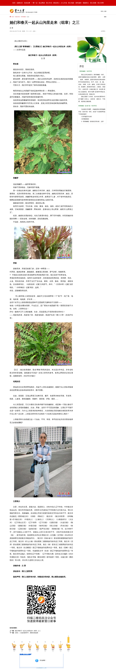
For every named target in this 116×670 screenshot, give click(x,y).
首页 (13, 3)
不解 (22, 650)
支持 (61, 650)
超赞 (68, 650)
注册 (105, 11)
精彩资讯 (17, 16)
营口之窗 (29, 31)
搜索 (105, 16)
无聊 (45, 650)
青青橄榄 (23, 16)
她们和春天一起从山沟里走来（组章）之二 (28, 630)
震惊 (14, 650)
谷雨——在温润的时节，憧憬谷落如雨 (26, 633)
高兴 (53, 650)
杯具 (37, 650)
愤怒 (30, 650)
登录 (102, 11)
